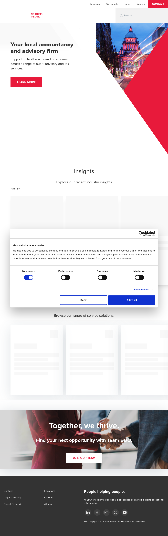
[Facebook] (97, 512)
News (127, 4)
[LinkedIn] (88, 512)
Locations (95, 4)
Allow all (132, 300)
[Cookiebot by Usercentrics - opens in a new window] (141, 233)
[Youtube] (125, 512)
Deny (83, 300)
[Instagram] (106, 512)
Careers (141, 4)
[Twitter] (115, 512)
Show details (141, 289)
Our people (112, 4)
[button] (158, 4)
